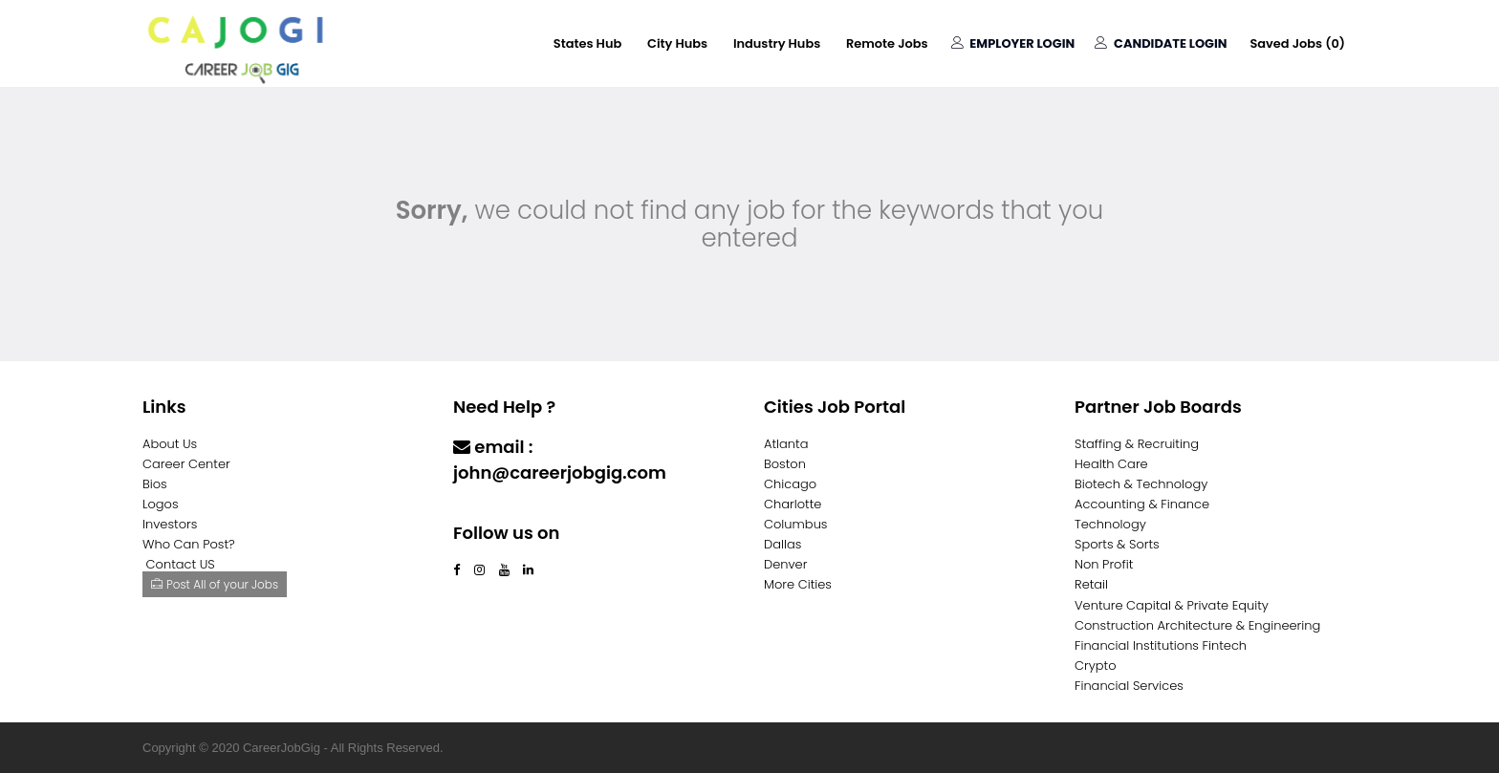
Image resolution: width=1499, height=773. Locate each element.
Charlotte (792, 504)
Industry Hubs (774, 43)
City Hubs (674, 43)
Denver (785, 564)
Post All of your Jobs (214, 584)
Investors (169, 524)
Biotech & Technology (1141, 484)
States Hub (584, 43)
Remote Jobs (885, 43)
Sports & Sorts (1117, 544)
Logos (160, 504)
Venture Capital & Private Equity (1172, 605)
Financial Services (1129, 685)
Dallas (782, 544)
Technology (1110, 524)
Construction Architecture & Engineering (1197, 625)
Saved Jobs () (1297, 43)
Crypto (1096, 665)
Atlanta (786, 444)
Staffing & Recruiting (1137, 444)
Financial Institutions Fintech (1161, 645)
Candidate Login (1160, 43)
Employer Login (1011, 43)
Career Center (186, 464)
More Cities (798, 584)
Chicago (790, 484)
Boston (785, 464)
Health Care (1111, 464)
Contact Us (503, 510)
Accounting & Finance (1142, 504)
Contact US (180, 564)
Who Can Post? (188, 544)
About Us (169, 444)
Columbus (796, 524)
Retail (1091, 584)
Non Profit (1104, 564)
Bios (154, 484)
